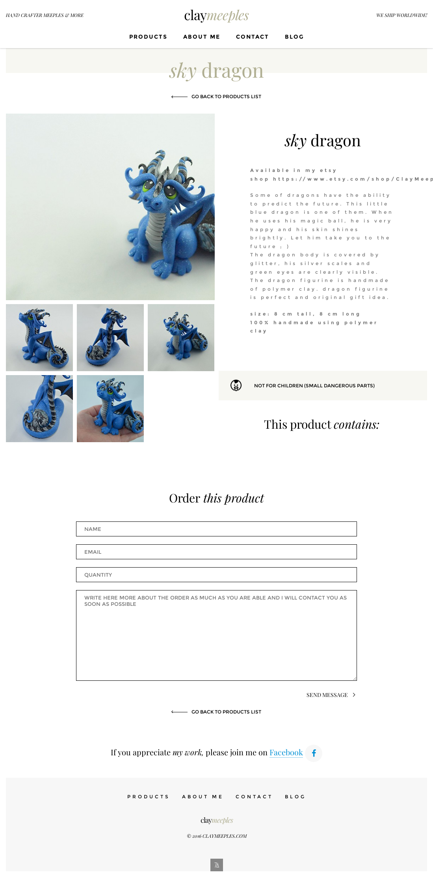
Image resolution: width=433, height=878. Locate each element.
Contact (252, 36)
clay (216, 15)
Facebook (286, 752)
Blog (294, 36)
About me (201, 36)
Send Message (327, 695)
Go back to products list (226, 96)
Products (148, 36)
